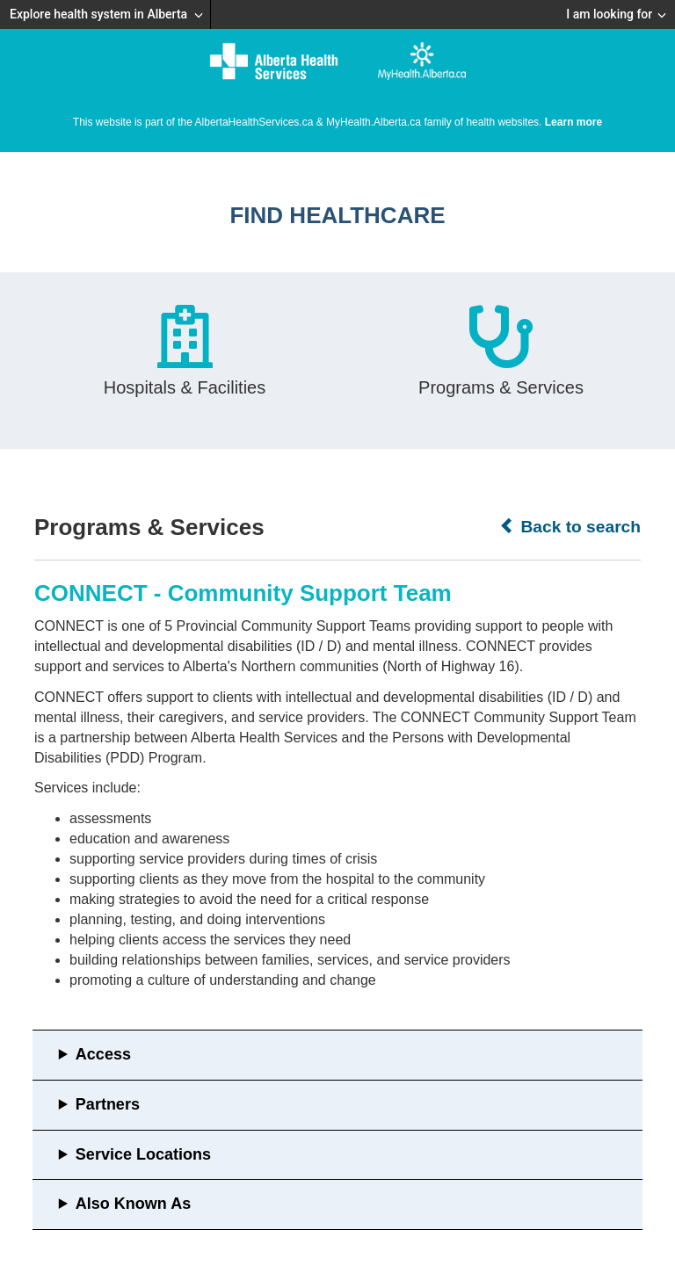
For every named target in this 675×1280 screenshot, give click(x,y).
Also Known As (133, 1203)
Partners (108, 1104)
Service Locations (143, 1154)
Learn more (573, 122)
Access (103, 1054)
